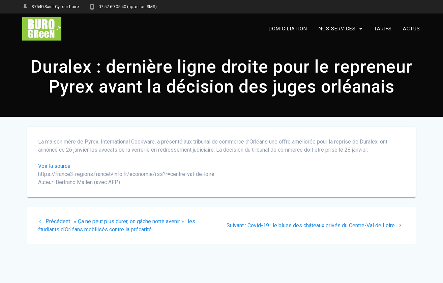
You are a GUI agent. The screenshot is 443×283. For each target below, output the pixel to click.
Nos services (337, 28)
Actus (411, 28)
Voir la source (54, 166)
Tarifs (382, 28)
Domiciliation (288, 28)
